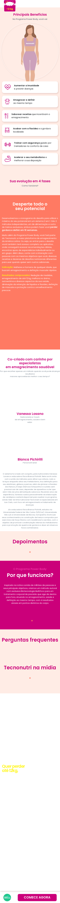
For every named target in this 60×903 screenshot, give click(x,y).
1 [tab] (30, 552)
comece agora (37, 897)
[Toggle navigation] (54, 3)
